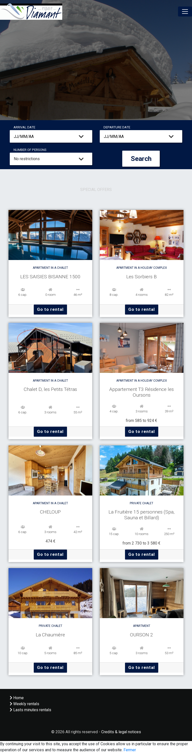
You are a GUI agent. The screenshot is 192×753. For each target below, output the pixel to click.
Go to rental (50, 309)
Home (17, 697)
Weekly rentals (24, 703)
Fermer (130, 749)
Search (141, 159)
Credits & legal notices (121, 731)
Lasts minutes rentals (30, 709)
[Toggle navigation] (185, 12)
